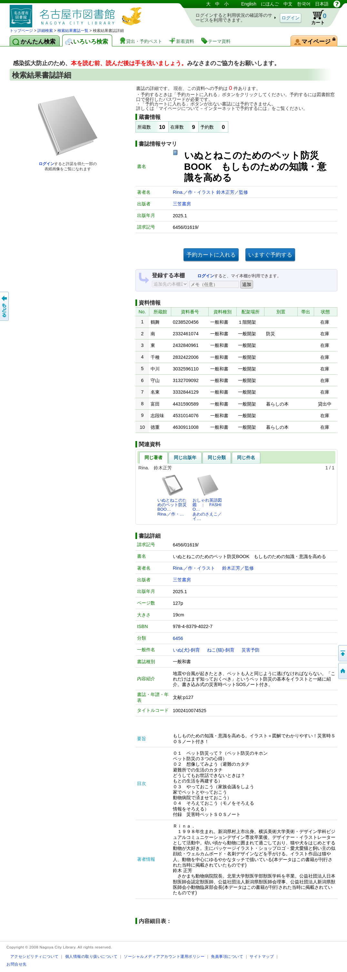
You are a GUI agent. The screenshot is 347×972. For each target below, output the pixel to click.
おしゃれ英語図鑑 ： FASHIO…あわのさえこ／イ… (207, 497)
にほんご (270, 3)
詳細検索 (45, 30)
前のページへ (5, 306)
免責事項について (227, 956)
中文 (287, 3)
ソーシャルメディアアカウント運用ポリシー (164, 956)
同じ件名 (246, 457)
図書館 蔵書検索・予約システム (77, 13)
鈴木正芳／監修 (232, 192)
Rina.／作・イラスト (195, 192)
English (248, 3)
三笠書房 (182, 203)
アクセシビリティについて (34, 956)
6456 (178, 638)
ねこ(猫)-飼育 (220, 650)
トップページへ (342, 671)
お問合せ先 (16, 964)
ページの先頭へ (342, 653)
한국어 (304, 3)
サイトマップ (262, 956)
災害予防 (251, 650)
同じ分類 (217, 457)
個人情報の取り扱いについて (91, 956)
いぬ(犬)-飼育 (186, 650)
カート (315, 17)
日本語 (322, 3)
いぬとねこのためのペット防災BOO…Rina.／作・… (172, 495)
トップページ (21, 30)
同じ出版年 (185, 457)
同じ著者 (153, 457)
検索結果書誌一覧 (72, 30)
